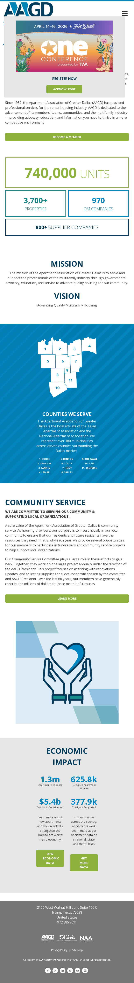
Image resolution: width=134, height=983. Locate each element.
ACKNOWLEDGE (64, 89)
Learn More (67, 598)
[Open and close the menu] (91, 13)
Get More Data (84, 862)
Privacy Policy (59, 950)
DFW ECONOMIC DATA (51, 858)
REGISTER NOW (64, 78)
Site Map (77, 950)
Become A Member (67, 137)
